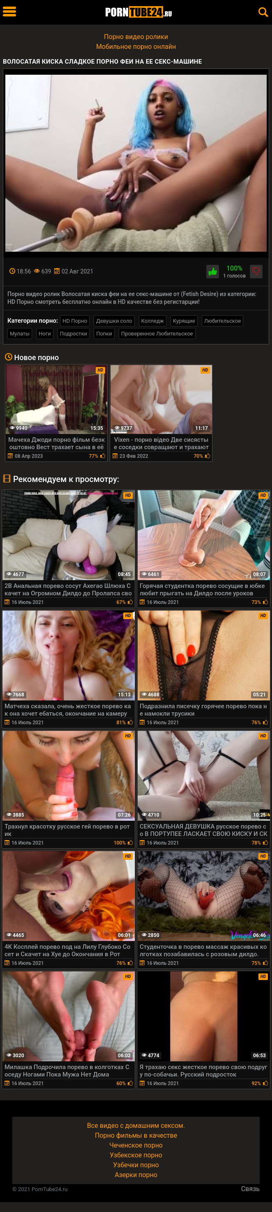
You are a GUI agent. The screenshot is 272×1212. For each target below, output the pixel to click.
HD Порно (74, 321)
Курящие (184, 321)
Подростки (73, 334)
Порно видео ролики (136, 37)
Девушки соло (114, 321)
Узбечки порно (136, 1165)
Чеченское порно (136, 1145)
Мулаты (20, 334)
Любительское (222, 321)
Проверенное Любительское (157, 334)
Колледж (152, 321)
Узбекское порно (136, 1155)
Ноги (45, 334)
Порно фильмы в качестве (136, 1135)
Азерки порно (136, 1175)
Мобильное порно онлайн (136, 46)
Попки (104, 334)
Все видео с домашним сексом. (136, 1125)
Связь (250, 1189)
